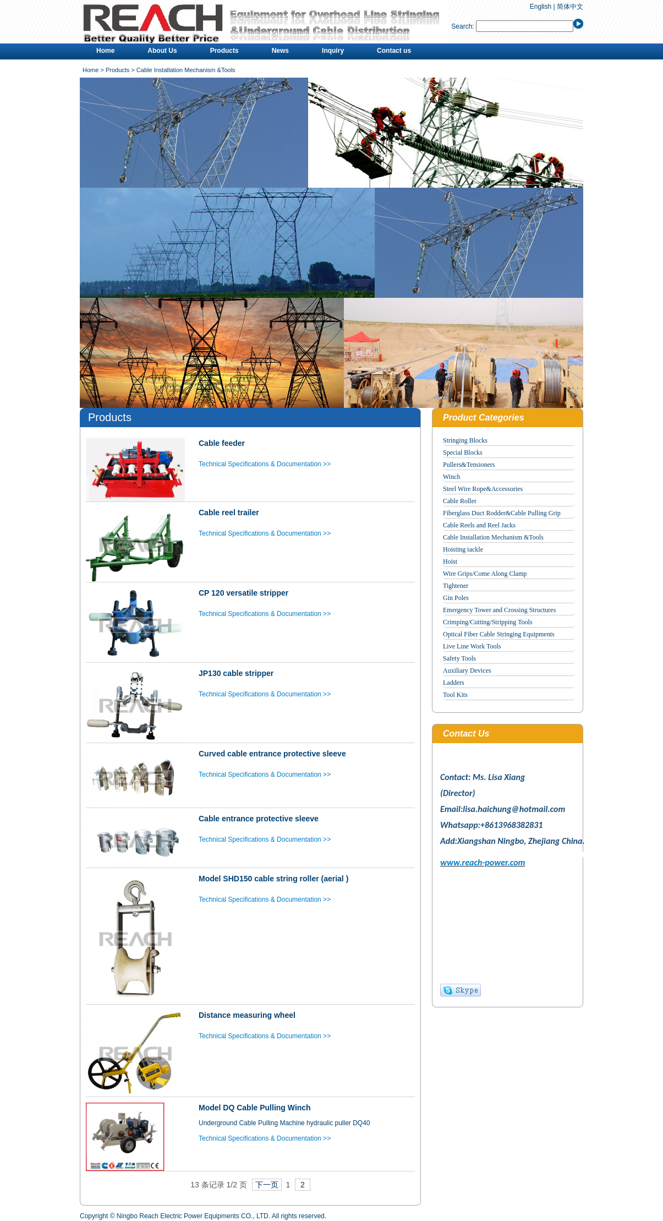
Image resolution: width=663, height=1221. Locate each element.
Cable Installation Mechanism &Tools (493, 537)
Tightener (455, 586)
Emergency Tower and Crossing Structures (499, 610)
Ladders (453, 682)
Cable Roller (459, 501)
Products (224, 50)
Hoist (450, 561)
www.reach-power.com (482, 862)
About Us (162, 50)
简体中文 (570, 6)
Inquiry (333, 50)
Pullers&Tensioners (469, 464)
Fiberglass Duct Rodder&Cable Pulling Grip (502, 513)
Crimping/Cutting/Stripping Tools (488, 622)
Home (105, 50)
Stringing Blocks (465, 440)
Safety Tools (459, 658)
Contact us (394, 50)
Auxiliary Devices (467, 670)
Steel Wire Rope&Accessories (483, 489)
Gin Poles (456, 598)
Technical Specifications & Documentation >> (265, 464)
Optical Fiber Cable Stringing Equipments (499, 634)
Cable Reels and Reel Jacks (479, 525)
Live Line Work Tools (472, 646)
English (540, 6)
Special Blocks (463, 452)
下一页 (266, 1184)
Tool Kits (455, 695)
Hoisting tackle (463, 549)
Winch (452, 477)
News (280, 50)
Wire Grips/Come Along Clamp (485, 573)
